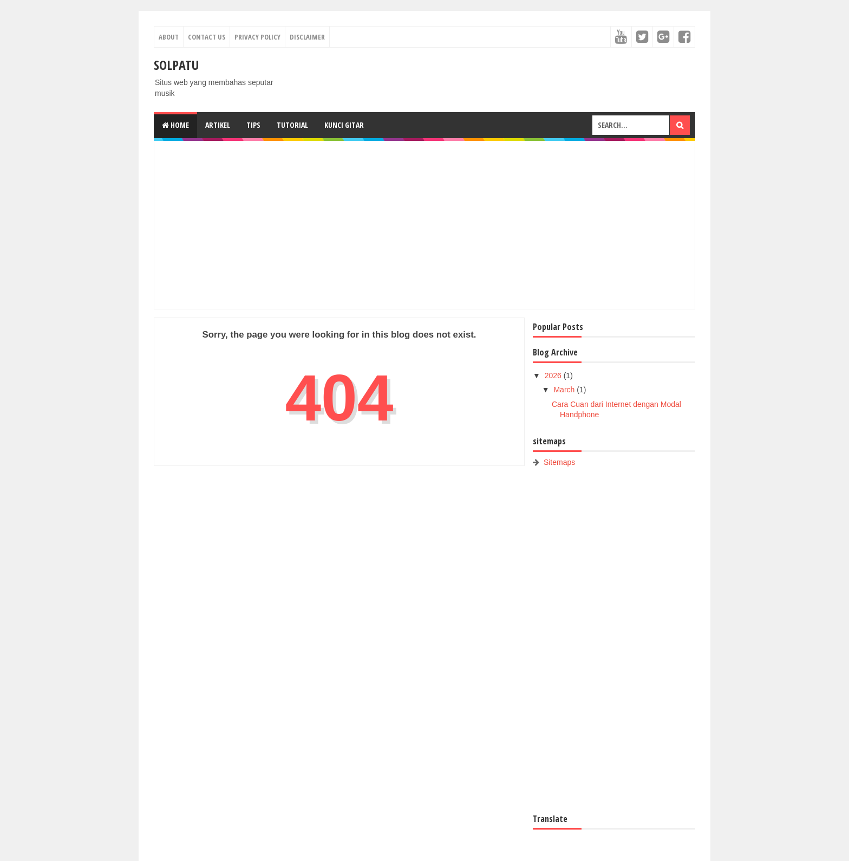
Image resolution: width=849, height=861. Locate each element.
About (169, 37)
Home (175, 125)
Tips (253, 125)
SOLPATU (176, 65)
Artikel (217, 125)
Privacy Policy (257, 37)
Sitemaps (559, 462)
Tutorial (292, 125)
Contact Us (206, 37)
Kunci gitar (344, 125)
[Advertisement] (424, 225)
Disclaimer (307, 37)
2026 (554, 375)
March (565, 389)
